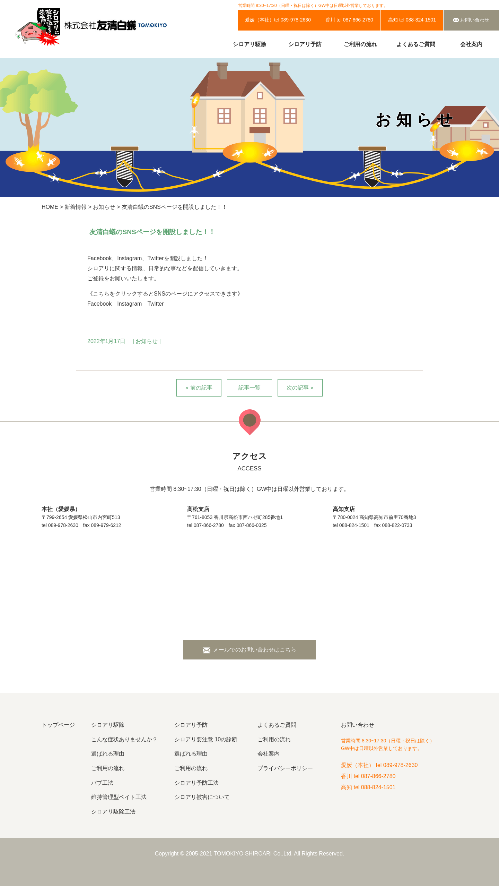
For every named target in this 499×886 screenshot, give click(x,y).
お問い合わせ (357, 725)
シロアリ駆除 (249, 44)
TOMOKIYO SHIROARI (243, 854)
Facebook (99, 304)
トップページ (58, 725)
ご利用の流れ (360, 44)
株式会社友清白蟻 (113, 27)
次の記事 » (300, 388)
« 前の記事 (198, 388)
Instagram (129, 304)
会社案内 (471, 44)
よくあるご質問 (415, 44)
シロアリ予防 (305, 44)
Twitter (155, 304)
